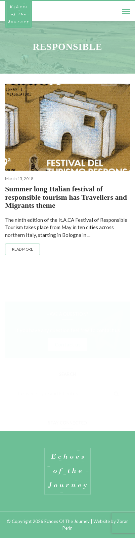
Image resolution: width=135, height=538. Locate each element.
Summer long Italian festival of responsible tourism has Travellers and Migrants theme (66, 197)
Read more (22, 249)
